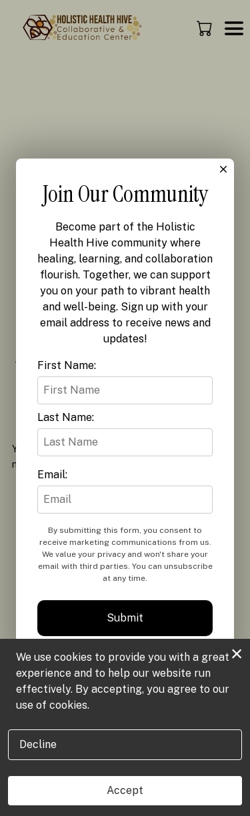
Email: (52, 474)
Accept (125, 790)
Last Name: (65, 417)
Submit (125, 618)
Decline (38, 744)
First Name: (66, 365)
